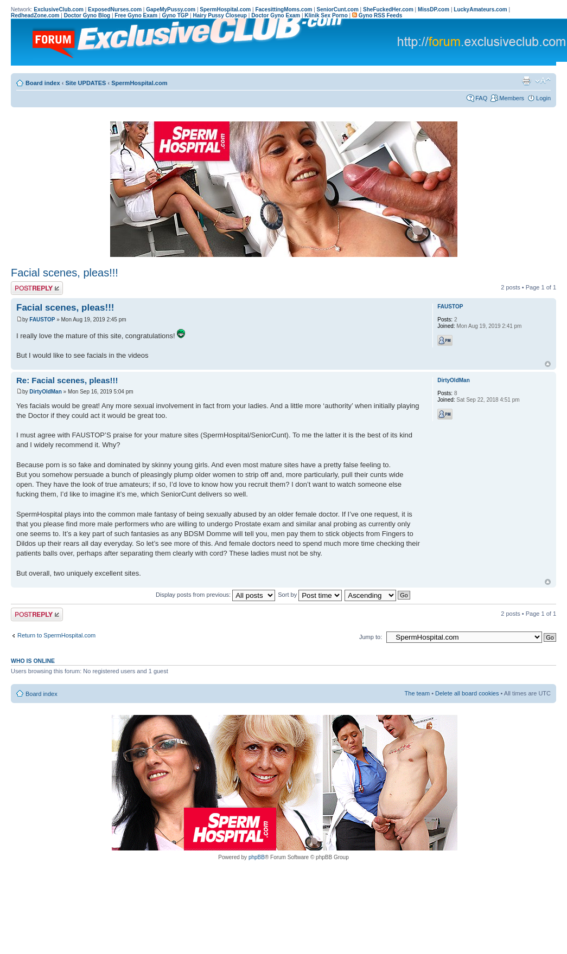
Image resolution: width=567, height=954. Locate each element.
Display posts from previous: (215, 594)
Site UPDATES (85, 83)
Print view (526, 81)
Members (511, 98)
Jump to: (370, 637)
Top (548, 364)
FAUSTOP (42, 320)
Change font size (543, 81)
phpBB (257, 857)
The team (417, 693)
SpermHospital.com (139, 83)
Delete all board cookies (467, 693)
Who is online (33, 661)
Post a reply (37, 288)
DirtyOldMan (45, 392)
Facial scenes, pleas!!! (64, 273)
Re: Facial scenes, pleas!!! (67, 380)
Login (543, 98)
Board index (43, 83)
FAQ (481, 98)
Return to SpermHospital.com (56, 635)
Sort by (310, 594)
